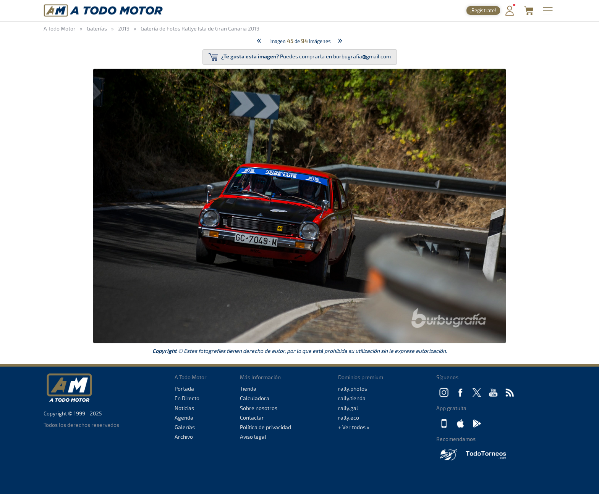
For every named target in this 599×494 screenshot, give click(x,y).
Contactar (252, 417)
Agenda (184, 417)
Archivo (184, 436)
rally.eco (348, 417)
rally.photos (352, 388)
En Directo (187, 398)
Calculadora (254, 398)
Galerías (185, 427)
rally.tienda (352, 398)
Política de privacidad (265, 427)
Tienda (248, 388)
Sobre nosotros (258, 408)
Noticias (184, 408)
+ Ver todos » (353, 427)
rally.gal (348, 408)
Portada (184, 388)
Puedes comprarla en (300, 57)
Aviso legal (253, 436)
